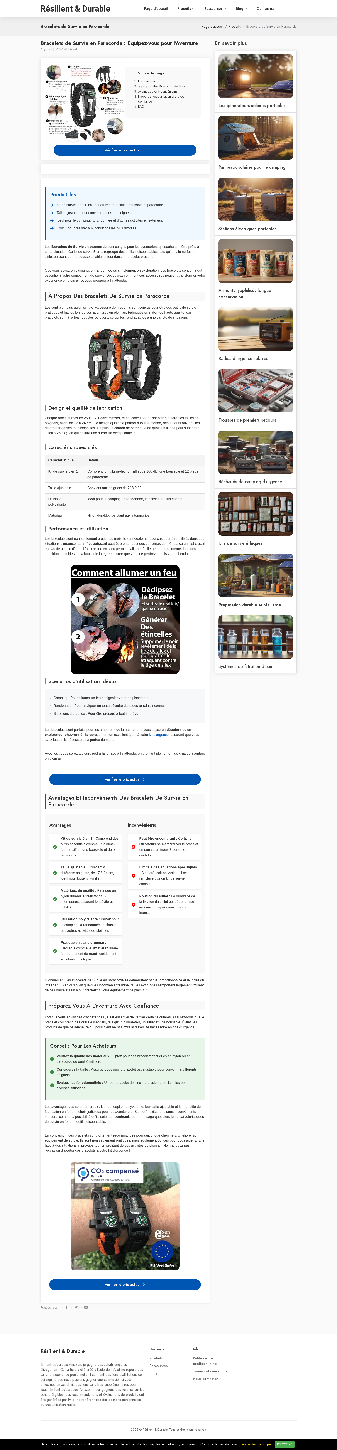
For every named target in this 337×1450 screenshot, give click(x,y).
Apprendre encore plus (257, 1444)
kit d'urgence (159, 735)
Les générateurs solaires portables (252, 106)
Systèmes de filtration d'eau (245, 666)
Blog (222, 8)
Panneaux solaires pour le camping (252, 167)
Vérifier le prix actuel (125, 150)
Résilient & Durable (63, 1351)
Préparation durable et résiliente (249, 605)
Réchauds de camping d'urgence (250, 482)
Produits (167, 8)
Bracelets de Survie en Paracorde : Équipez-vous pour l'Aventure (119, 43)
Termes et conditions (210, 1371)
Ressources (196, 8)
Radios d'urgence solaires (243, 358)
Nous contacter (205, 1378)
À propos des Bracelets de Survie (163, 86)
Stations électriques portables (247, 229)
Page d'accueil (137, 8)
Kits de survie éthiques (240, 543)
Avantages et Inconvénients (158, 91)
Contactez (246, 8)
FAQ (141, 106)
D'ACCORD (285, 1444)
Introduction (146, 81)
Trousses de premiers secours (247, 420)
